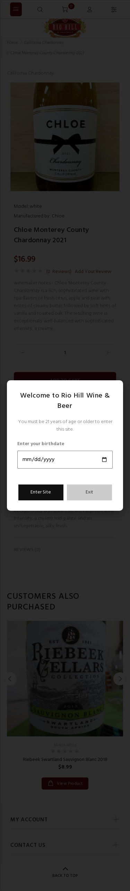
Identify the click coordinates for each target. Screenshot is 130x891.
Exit (89, 492)
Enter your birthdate (40, 444)
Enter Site (41, 492)
